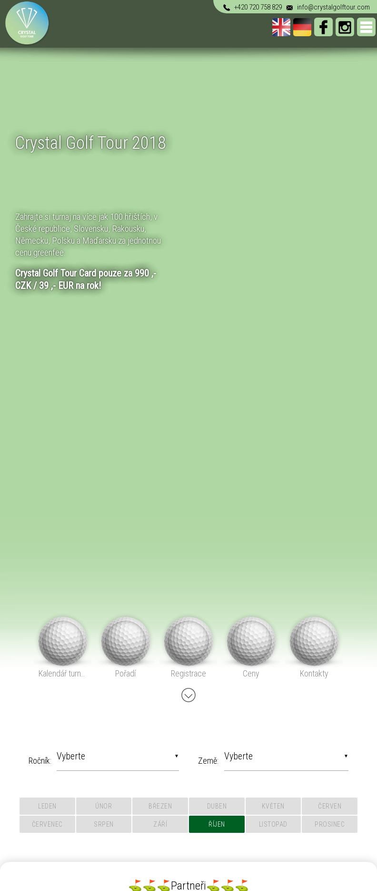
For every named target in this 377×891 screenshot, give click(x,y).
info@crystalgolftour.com (327, 7)
